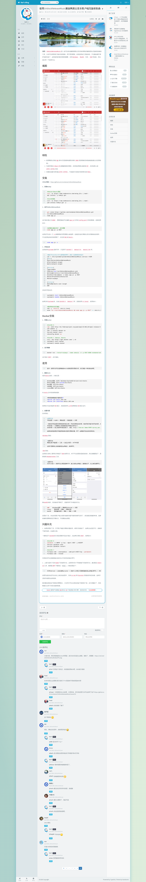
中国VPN (51, 795)
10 (80, 868)
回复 (46, 660)
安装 (111, 129)
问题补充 (113, 142)
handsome (125, 879)
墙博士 (51, 783)
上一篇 (43, 607)
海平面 (46, 712)
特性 (111, 125)
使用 (111, 137)
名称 (41, 634)
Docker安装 (113, 133)
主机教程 (89, 12)
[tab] (111, 8)
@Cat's (51, 788)
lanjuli (46, 818)
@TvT (51, 669)
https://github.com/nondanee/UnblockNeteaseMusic (66, 182)
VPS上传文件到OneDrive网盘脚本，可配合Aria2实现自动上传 (121, 38)
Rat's (42, 12)
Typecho (112, 879)
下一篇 (101, 607)
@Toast (51, 692)
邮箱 (63, 634)
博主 (54, 664)
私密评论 (97, 630)
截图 (111, 121)
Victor (51, 748)
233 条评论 (73, 12)
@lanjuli (51, 834)
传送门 (64, 566)
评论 (41, 616)
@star (51, 858)
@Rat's (51, 705)
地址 (85, 634)
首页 (43, 19)
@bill (50, 742)
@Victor (51, 765)
